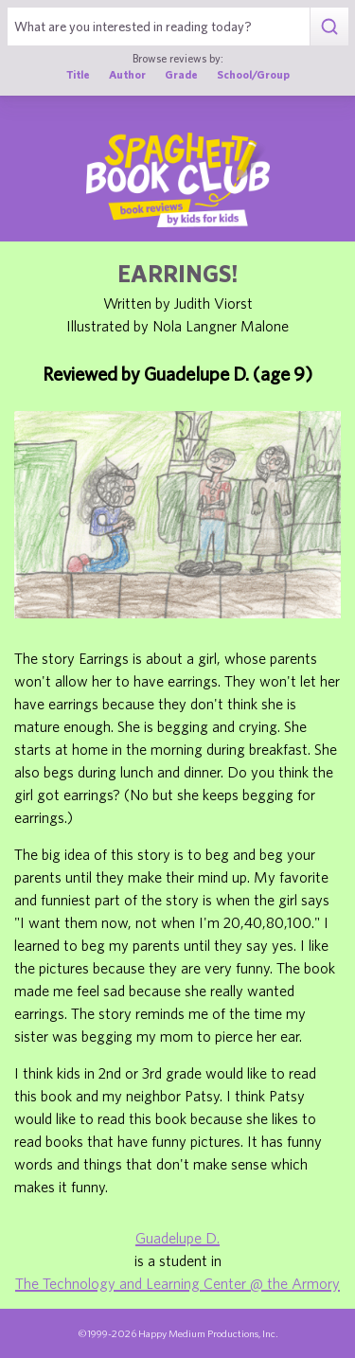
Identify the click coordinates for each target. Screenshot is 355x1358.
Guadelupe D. (177, 1237)
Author (127, 74)
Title (78, 74)
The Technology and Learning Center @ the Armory (177, 1283)
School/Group (253, 74)
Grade (181, 74)
